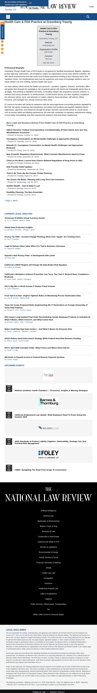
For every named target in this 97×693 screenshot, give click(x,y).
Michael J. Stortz (28, 230)
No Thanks (33, 8)
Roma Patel (11, 258)
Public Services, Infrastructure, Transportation (48, 604)
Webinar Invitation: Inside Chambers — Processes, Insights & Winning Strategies (51, 390)
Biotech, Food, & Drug (48, 526)
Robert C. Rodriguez (24, 279)
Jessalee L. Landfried (29, 331)
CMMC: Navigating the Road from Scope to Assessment (40, 470)
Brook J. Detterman (13, 331)
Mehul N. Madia (24, 220)
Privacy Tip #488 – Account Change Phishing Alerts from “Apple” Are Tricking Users (42, 237)
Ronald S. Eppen (13, 322)
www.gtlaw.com (48, 45)
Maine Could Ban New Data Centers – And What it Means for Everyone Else (38, 329)
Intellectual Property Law (48, 589)
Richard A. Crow (12, 310)
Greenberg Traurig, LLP (48, 38)
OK (30, 3)
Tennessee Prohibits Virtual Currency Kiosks (25, 218)
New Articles (2, 32)
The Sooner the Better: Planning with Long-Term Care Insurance (35, 179)
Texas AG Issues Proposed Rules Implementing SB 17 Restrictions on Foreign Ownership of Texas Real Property (46, 306)
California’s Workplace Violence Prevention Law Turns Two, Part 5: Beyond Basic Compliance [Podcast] (47, 275)
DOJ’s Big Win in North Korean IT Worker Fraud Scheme (30, 286)
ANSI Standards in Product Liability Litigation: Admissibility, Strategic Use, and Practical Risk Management (50, 442)
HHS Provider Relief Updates (19, 167)
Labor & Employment (48, 594)
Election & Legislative (48, 547)
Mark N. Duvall (12, 341)
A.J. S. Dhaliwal (12, 220)
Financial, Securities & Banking (48, 563)
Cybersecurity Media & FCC (48, 542)
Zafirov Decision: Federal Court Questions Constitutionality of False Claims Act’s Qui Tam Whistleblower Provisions (46, 131)
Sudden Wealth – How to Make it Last (23, 186)
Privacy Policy (32, 635)
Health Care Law (48, 573)
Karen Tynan (11, 279)
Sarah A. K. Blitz (12, 350)
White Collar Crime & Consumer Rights (48, 614)
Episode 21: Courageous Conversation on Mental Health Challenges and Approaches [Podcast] (44, 146)
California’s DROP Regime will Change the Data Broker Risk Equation (36, 265)
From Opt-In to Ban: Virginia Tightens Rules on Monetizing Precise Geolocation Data (43, 296)
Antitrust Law (48, 516)
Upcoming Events (14, 365)
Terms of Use (20, 635)
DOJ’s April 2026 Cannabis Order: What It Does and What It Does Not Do (37, 348)
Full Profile (48, 52)
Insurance (48, 583)
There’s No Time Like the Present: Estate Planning (29, 173)
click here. (71, 685)
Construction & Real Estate (48, 537)
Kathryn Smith (24, 298)
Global (48, 568)
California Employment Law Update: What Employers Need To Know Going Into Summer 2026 (50, 416)
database (24, 637)
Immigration (48, 578)
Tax (48, 609)
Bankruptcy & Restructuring (48, 521)
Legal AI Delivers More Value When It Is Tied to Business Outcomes (35, 246)
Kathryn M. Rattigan (14, 248)
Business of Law (48, 531)
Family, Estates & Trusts (48, 557)
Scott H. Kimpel (12, 359)
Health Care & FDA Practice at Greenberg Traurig (48, 31)
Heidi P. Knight (24, 341)
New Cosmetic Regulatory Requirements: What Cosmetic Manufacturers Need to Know (45, 154)
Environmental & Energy (48, 552)
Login (91, 6)
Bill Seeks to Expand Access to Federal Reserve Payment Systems (35, 357)
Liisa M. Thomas (12, 298)
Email (50, 59)
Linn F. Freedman (13, 239)
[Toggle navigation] (8, 17)
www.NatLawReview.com (72, 637)
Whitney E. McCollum (14, 230)
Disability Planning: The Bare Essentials (24, 192)
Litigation (48, 599)
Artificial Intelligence (48, 511)
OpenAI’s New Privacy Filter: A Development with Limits (30, 255)
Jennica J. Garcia (25, 310)
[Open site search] (87, 16)
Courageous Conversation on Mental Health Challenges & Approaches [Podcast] (42, 139)
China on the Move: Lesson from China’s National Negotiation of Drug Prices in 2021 (44, 160)
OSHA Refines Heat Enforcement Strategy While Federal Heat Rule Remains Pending (43, 338)
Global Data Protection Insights (19, 227)
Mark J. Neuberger (26, 322)
